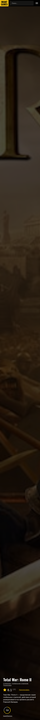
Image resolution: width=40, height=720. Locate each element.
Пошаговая (7, 685)
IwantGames (4, 3)
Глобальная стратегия (20, 683)
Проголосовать (24, 690)
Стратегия (7, 683)
